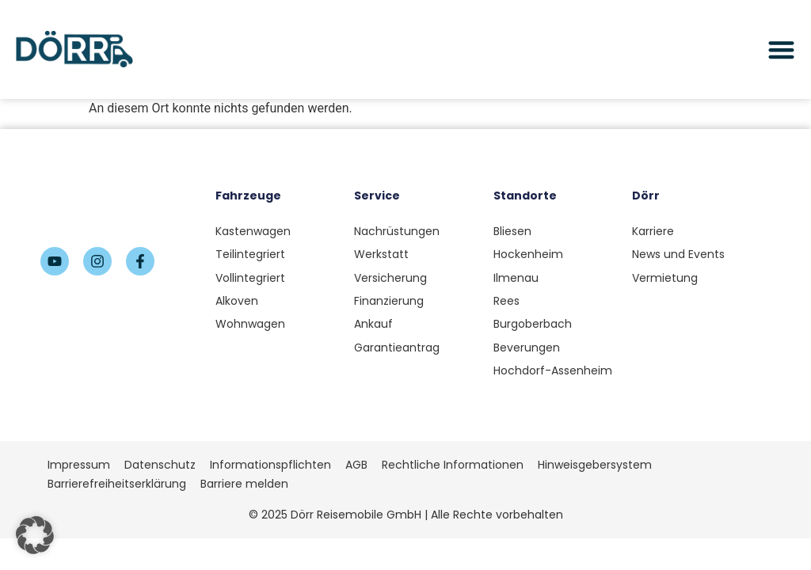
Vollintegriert (250, 278)
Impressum (79, 465)
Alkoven (236, 301)
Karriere (653, 231)
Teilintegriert (250, 254)
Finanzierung (389, 301)
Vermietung (665, 278)
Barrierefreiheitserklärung (117, 484)
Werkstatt (381, 254)
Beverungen (526, 347)
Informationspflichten (270, 465)
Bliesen (512, 231)
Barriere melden (244, 484)
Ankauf (373, 324)
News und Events (678, 254)
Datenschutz (160, 465)
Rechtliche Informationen (453, 465)
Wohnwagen (250, 324)
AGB (356, 465)
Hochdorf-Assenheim (552, 370)
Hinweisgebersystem (595, 465)
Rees (506, 301)
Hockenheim (528, 254)
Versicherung (390, 278)
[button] (35, 535)
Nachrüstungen (397, 231)
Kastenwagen (253, 231)
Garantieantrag (397, 347)
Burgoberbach (532, 324)
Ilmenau (516, 278)
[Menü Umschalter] (781, 49)
